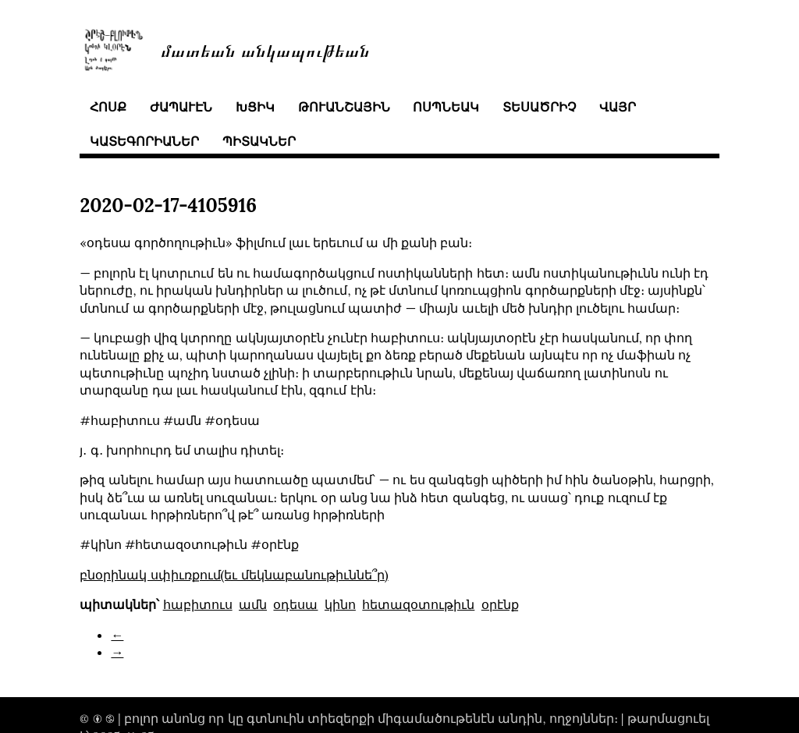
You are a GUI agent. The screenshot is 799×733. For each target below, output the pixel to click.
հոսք (108, 107)
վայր (617, 107)
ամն (253, 604)
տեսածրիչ (539, 107)
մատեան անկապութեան (265, 49)
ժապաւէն (181, 107)
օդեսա (295, 604)
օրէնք (500, 604)
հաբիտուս (198, 604)
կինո (340, 604)
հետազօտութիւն (418, 604)
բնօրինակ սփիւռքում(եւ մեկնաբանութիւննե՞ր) (234, 575)
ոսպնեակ (446, 107)
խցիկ (255, 107)
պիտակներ (259, 141)
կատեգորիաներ (144, 141)
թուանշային (344, 107)
